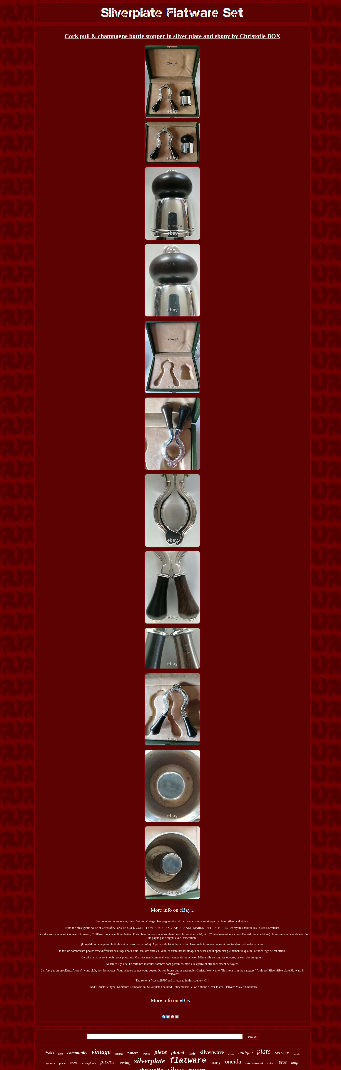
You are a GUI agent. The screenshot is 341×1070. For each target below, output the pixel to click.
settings (119, 1053)
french (296, 1054)
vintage (101, 1051)
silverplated (89, 1063)
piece (160, 1052)
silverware (212, 1052)
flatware (188, 1060)
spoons (50, 1063)
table (192, 1053)
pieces (107, 1061)
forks (49, 1053)
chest (73, 1063)
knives (270, 1063)
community (77, 1052)
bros (283, 1062)
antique (245, 1052)
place (62, 1063)
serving (124, 1063)
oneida (233, 1061)
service (282, 1052)
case (60, 1053)
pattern (132, 1053)
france (146, 1053)
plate (264, 1051)
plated (177, 1052)
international (254, 1063)
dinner (231, 1054)
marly (216, 1062)
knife (295, 1062)
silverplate (149, 1061)
